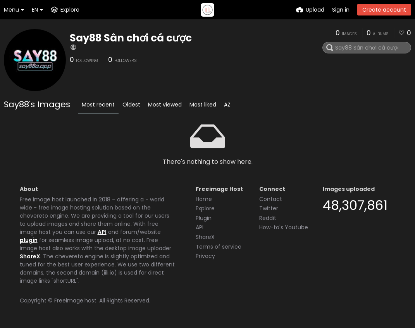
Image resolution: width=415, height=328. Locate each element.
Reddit (267, 218)
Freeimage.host (75, 300)
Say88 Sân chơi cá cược (131, 38)
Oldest (131, 104)
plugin (29, 240)
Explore (205, 208)
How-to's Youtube (283, 227)
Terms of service (218, 247)
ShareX (30, 256)
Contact (270, 199)
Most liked (202, 104)
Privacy (205, 256)
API (102, 232)
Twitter (268, 208)
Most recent (98, 104)
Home (204, 199)
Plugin (204, 218)
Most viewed (165, 104)
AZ (227, 104)
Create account (384, 10)
